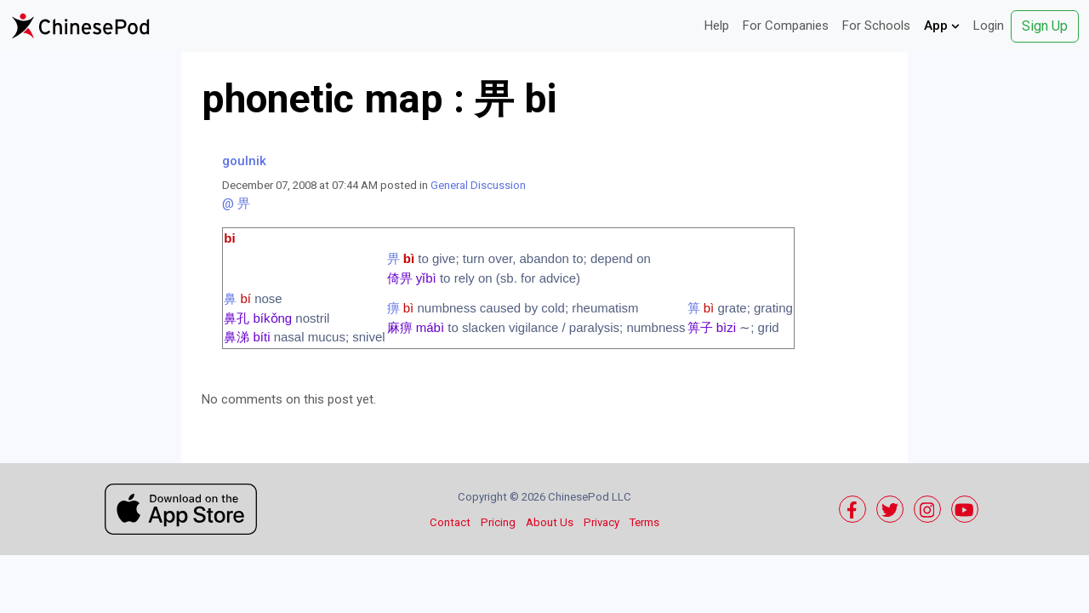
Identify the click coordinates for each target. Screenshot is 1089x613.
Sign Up (1045, 26)
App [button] (942, 25)
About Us (549, 522)
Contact (450, 522)
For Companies (786, 25)
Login (988, 25)
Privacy (601, 522)
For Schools (876, 25)
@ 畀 (236, 203)
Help (716, 25)
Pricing (498, 522)
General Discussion (478, 185)
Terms (644, 522)
